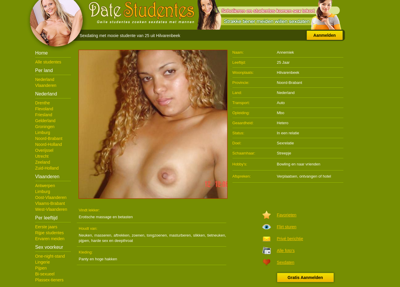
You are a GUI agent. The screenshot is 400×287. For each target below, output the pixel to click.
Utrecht (42, 156)
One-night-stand (50, 256)
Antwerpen (45, 185)
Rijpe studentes (49, 232)
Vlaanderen (46, 85)
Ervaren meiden (50, 238)
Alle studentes (48, 62)
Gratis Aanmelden (305, 277)
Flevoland (44, 108)
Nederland (45, 79)
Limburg (42, 132)
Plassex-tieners (49, 280)
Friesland (43, 114)
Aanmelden (324, 35)
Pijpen (41, 268)
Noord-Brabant (49, 138)
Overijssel (44, 150)
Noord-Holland (48, 144)
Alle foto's (286, 250)
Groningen (45, 126)
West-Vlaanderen (51, 209)
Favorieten (287, 215)
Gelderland (45, 120)
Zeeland (42, 162)
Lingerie (42, 262)
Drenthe (42, 103)
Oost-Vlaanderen (51, 197)
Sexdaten (285, 262)
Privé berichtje (290, 238)
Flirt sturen (287, 226)
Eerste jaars (46, 226)
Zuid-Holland (47, 168)
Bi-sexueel (45, 274)
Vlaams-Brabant (50, 203)
